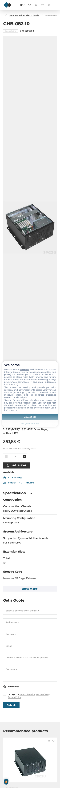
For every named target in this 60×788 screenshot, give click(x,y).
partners (24, 369)
